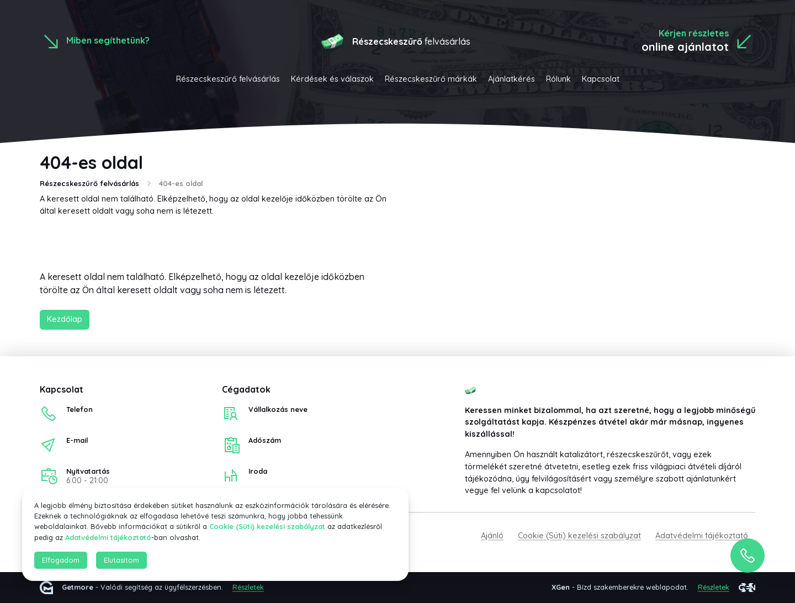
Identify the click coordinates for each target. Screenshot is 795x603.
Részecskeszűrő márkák (431, 79)
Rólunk (558, 79)
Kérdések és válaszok (332, 79)
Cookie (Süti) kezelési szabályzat (579, 536)
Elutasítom (121, 560)
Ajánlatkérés (511, 79)
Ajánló (492, 536)
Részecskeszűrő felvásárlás (228, 79)
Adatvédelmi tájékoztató (701, 536)
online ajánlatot (685, 47)
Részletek (248, 587)
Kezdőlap (64, 319)
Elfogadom (61, 560)
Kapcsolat (600, 79)
